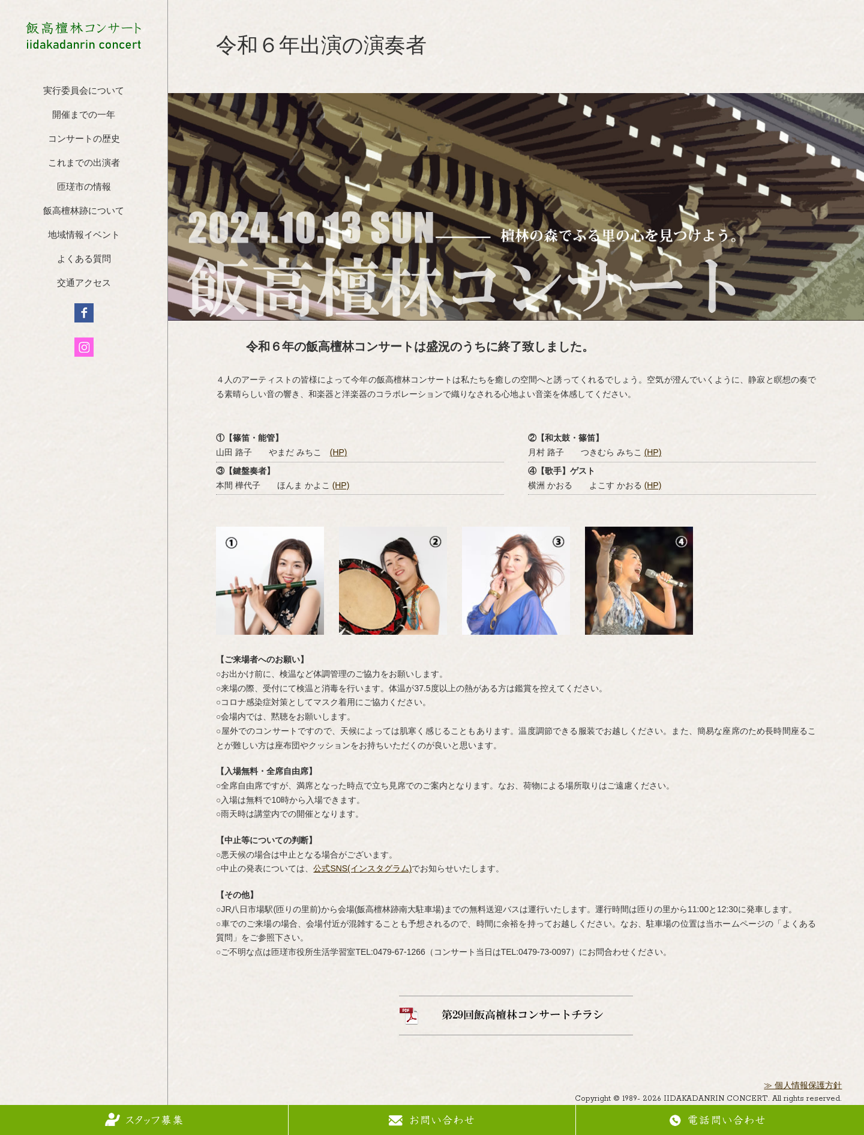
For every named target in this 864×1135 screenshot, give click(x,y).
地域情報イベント (84, 236)
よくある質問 (84, 260)
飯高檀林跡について (83, 212)
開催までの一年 (83, 115)
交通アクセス (84, 284)
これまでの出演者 (84, 164)
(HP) (338, 452)
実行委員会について (83, 91)
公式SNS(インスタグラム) (362, 868)
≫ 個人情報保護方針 (803, 1086)
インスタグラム (84, 347)
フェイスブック (84, 312)
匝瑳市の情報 (84, 188)
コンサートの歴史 (84, 140)
